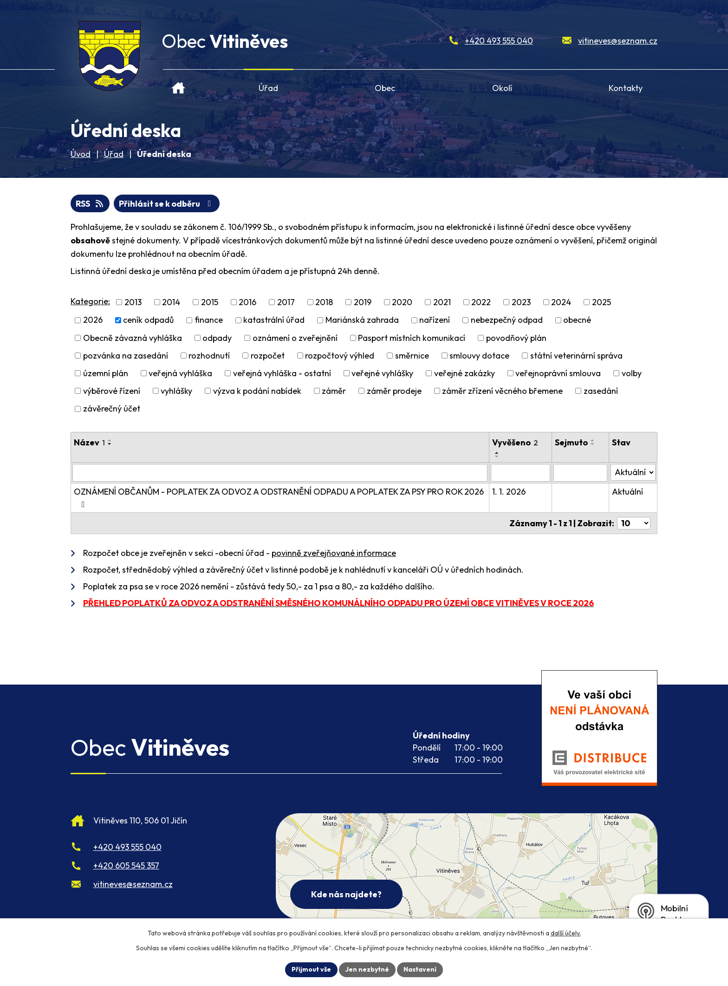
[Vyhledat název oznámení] (280, 473)
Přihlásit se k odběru (167, 203)
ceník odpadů (148, 320)
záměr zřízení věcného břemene (502, 390)
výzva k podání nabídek (257, 390)
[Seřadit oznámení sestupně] (110, 444)
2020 (402, 302)
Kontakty (626, 88)
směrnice (412, 355)
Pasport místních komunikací (411, 338)
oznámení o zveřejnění (295, 338)
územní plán (105, 373)
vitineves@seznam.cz (617, 40)
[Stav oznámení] (633, 472)
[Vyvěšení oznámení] (520, 473)
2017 (286, 302)
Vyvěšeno (515, 442)
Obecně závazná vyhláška (132, 338)
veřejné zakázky (464, 373)
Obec (385, 88)
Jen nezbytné (367, 969)
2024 (561, 302)
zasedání (601, 390)
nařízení (434, 320)
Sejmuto (571, 442)
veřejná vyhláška (180, 373)
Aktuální (627, 491)
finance (209, 320)
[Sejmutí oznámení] (580, 473)
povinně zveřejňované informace (334, 553)
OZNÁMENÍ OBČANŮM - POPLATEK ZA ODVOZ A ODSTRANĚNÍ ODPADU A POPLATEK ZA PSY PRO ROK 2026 (279, 497)
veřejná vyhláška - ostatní (282, 373)
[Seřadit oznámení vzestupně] (110, 440)
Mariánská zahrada (362, 320)
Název (89, 442)
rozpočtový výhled (339, 355)
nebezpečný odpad (507, 320)
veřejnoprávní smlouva (558, 373)
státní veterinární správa (576, 355)
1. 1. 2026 (509, 491)
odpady (217, 338)
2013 (133, 302)
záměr (334, 390)
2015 (209, 302)
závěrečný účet (111, 409)
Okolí (502, 88)
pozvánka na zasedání (125, 355)
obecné (577, 320)
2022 (481, 302)
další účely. (566, 933)
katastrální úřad (274, 320)
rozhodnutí (209, 355)
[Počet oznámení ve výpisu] (633, 523)
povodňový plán (516, 338)
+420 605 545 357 (126, 865)
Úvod (178, 84)
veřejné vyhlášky (382, 373)
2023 (521, 302)
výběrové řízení (111, 390)
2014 (171, 302)
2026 (93, 320)
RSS (90, 203)
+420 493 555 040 (499, 40)
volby (632, 373)
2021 (442, 302)
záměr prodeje (394, 390)
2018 (324, 302)
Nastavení (419, 969)
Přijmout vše (311, 969)
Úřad (268, 88)
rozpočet (268, 355)
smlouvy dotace (479, 355)
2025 (601, 302)
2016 (247, 302)
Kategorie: (90, 301)
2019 (362, 302)
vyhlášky (176, 390)
